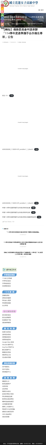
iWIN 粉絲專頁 (6, 414)
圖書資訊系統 (6, 352)
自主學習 (5, 305)
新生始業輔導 (6, 317)
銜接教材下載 (6, 320)
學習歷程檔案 (6, 303)
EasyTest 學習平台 (8, 347)
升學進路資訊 (6, 283)
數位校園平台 (6, 350)
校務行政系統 (6, 332)
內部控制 (5, 386)
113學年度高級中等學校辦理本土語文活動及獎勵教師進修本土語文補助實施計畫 (23, 243)
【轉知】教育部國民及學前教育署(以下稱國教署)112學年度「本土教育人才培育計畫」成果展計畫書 (23, 253)
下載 (11, 95)
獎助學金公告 (6, 355)
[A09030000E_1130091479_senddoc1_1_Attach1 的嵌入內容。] (23, 122)
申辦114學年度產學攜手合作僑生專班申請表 (16, 212)
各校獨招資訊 (6, 286)
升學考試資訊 (6, 281)
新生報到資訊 (6, 315)
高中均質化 (5, 369)
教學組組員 (6, 42)
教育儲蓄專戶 (6, 384)
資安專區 (5, 389)
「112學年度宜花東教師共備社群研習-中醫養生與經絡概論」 (23, 232)
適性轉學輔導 (6, 322)
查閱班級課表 (6, 339)
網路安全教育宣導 (8, 412)
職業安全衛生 (6, 391)
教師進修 (24, 42)
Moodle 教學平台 (7, 345)
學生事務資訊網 (7, 396)
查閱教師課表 (6, 337)
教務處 (20, 42)
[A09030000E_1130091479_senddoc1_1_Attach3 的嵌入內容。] (23, 176)
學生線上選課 (6, 300)
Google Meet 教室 (8, 342)
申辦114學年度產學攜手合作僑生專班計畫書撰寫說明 (19, 217)
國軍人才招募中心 (8, 407)
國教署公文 (5, 381)
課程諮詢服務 (6, 298)
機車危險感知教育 (8, 401)
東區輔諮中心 (6, 372)
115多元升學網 (7, 278)
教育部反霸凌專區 (8, 399)
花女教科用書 (6, 357)
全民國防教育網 (7, 404)
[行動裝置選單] (41, 10)
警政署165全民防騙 (8, 409)
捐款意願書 (5, 417)
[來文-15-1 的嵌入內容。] (23, 68)
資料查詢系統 (6, 334)
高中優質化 (5, 367)
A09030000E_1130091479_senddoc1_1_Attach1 (17, 149)
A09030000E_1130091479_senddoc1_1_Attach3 (17, 203)
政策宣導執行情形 (8, 394)
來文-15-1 (5, 95)
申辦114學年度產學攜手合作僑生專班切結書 (16, 208)
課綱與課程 (5, 295)
